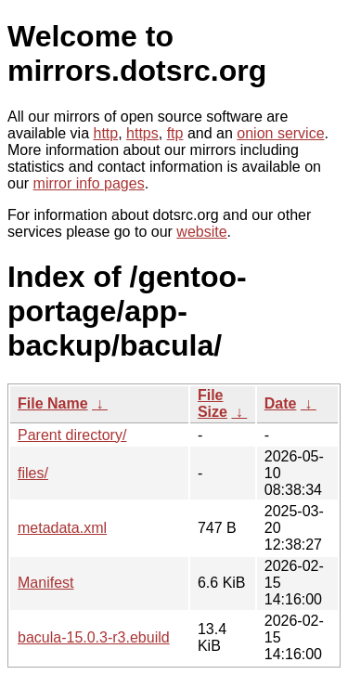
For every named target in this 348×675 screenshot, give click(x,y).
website (201, 232)
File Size (212, 403)
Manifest (45, 583)
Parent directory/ (72, 435)
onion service (280, 133)
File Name (53, 403)
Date (280, 403)
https (142, 133)
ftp (175, 133)
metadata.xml (62, 528)
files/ (33, 473)
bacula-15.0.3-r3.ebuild (94, 637)
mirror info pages (89, 183)
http (106, 133)
